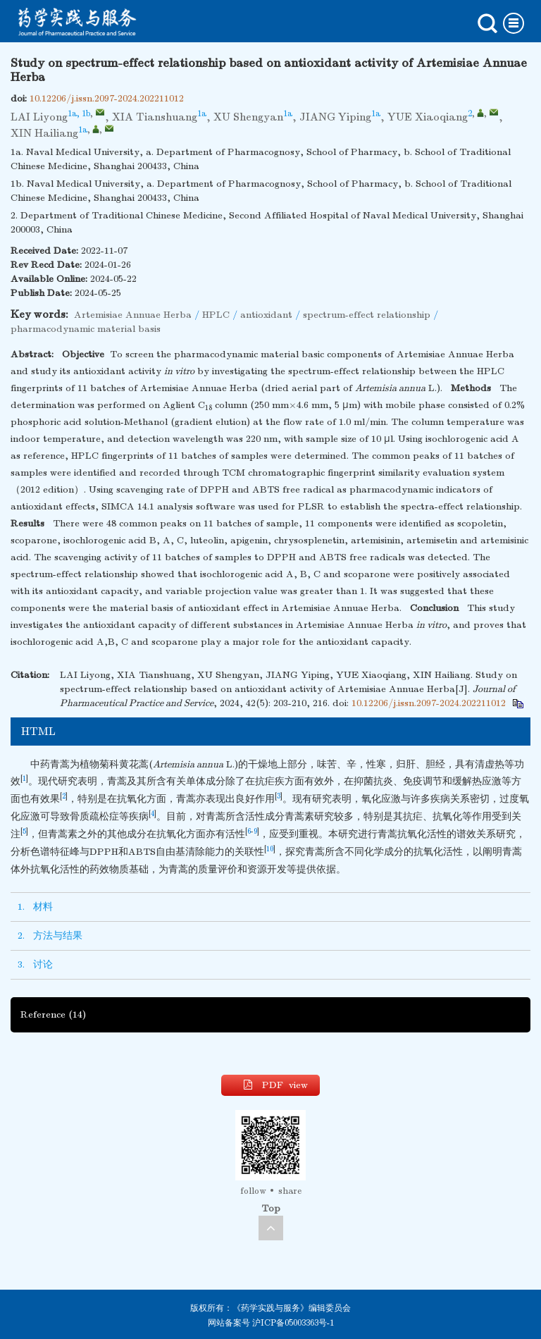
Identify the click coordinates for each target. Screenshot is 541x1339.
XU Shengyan (248, 117)
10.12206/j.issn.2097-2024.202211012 (107, 98)
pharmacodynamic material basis (86, 329)
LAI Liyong (39, 117)
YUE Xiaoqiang (427, 117)
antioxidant (266, 315)
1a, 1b (79, 113)
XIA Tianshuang (154, 117)
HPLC (216, 315)
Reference (53, 1014)
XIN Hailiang (44, 133)
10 (269, 849)
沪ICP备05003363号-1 (293, 1323)
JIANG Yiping (335, 117)
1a (201, 113)
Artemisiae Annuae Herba (133, 315)
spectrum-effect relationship (366, 315)
